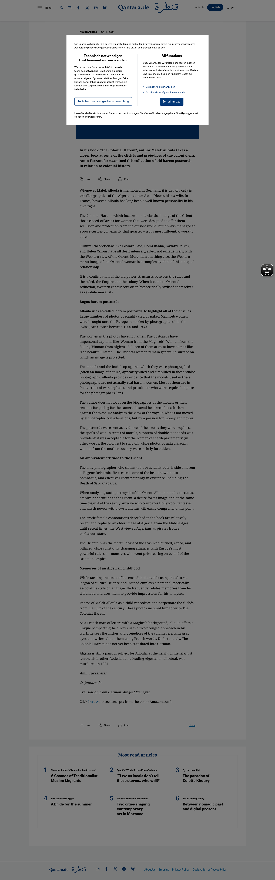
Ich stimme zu (171, 101)
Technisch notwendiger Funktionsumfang (103, 101)
